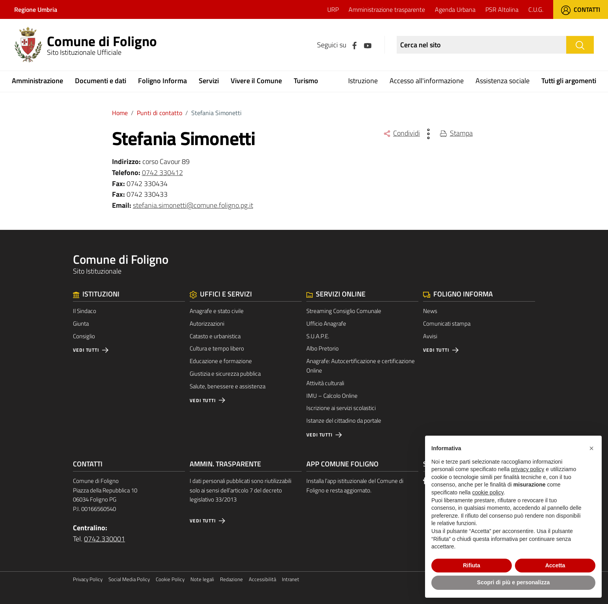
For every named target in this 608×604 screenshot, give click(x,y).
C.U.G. (535, 9)
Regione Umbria (35, 9)
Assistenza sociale (503, 80)
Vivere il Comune (256, 80)
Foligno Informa (162, 80)
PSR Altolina (501, 9)
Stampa (456, 133)
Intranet (290, 579)
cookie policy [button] (488, 492)
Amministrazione (37, 80)
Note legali (202, 579)
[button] (591, 448)
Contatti (580, 9)
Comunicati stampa (446, 323)
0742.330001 (104, 538)
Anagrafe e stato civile (217, 310)
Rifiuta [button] (471, 565)
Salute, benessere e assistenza (227, 386)
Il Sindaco (84, 310)
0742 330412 (162, 172)
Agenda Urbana (455, 9)
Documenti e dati (100, 80)
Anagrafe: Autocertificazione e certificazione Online (360, 365)
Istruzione (363, 80)
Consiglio (84, 336)
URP (333, 9)
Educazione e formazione (221, 360)
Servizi (209, 80)
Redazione (231, 579)
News (430, 310)
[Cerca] (580, 45)
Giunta (81, 323)
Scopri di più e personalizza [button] (513, 582)
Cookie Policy (170, 579)
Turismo (306, 80)
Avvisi (430, 336)
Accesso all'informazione (427, 80)
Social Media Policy (129, 579)
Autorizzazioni (207, 323)
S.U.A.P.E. (317, 336)
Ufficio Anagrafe (326, 323)
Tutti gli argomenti (568, 80)
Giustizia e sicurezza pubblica (225, 373)
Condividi (402, 133)
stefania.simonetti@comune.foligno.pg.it (193, 205)
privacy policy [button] (527, 469)
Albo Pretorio (322, 348)
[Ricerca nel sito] (481, 45)
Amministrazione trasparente (387, 9)
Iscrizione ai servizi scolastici (341, 407)
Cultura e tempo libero (217, 348)
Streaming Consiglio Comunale (343, 310)
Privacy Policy (88, 579)
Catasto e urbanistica (215, 336)
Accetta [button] (555, 565)
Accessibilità (262, 579)
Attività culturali (325, 383)
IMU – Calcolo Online (332, 395)
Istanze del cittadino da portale (343, 420)
